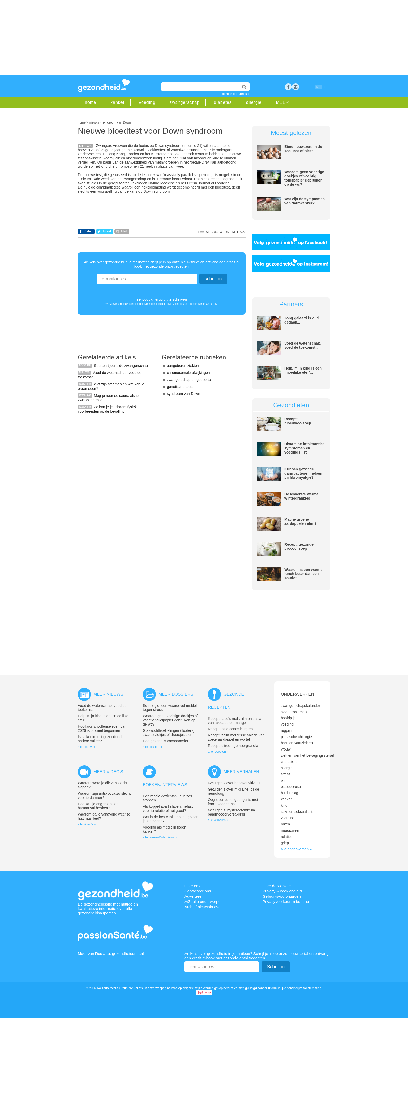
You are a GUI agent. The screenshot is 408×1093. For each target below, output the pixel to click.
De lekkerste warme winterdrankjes (301, 496)
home (90, 102)
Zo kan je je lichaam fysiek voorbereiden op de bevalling (107, 409)
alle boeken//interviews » (160, 837)
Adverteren (193, 896)
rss (295, 86)
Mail (124, 231)
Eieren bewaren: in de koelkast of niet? (303, 149)
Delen (88, 231)
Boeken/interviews (165, 784)
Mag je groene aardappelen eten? (300, 521)
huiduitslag (289, 793)
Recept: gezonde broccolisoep (299, 546)
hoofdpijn (288, 718)
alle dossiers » (153, 747)
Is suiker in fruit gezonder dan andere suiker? (102, 739)
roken (285, 824)
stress (285, 774)
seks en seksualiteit (296, 812)
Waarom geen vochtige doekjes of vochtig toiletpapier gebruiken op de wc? (304, 178)
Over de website (277, 886)
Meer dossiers (175, 694)
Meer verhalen (241, 771)
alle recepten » (218, 751)
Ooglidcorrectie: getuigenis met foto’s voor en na (233, 802)
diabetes (223, 102)
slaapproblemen (294, 712)
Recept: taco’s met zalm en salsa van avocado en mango (234, 720)
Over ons (192, 886)
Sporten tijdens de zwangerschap (121, 366)
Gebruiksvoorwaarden (282, 896)
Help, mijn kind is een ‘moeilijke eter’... (303, 370)
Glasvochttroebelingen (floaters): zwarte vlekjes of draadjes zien (169, 732)
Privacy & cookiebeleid (282, 891)
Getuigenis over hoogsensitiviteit (234, 783)
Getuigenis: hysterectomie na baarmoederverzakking (231, 812)
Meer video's (108, 771)
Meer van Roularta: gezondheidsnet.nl (111, 953)
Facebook (288, 86)
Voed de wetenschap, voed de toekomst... (302, 345)
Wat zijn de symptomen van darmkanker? (304, 201)
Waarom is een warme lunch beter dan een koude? (303, 573)
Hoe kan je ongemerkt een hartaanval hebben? (99, 806)
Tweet (107, 231)
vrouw (285, 749)
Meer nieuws (108, 694)
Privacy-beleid (174, 303)
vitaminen (288, 818)
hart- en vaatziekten (297, 743)
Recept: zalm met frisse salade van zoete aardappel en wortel (236, 737)
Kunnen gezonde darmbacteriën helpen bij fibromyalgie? (303, 473)
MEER (282, 102)
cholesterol (289, 762)
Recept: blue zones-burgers (230, 729)
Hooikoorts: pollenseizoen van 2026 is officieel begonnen (102, 728)
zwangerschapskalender (300, 705)
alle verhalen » (218, 820)
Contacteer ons (197, 891)
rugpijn (286, 730)
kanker (118, 102)
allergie (254, 102)
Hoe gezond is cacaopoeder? (166, 741)
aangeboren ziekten (183, 366)
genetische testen (181, 387)
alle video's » (87, 824)
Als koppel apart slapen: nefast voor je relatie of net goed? (168, 808)
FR (326, 87)
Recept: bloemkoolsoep (297, 421)
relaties (286, 837)
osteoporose (291, 787)
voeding (147, 102)
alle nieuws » (87, 747)
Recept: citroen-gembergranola (233, 745)
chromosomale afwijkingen (188, 373)
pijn (283, 780)
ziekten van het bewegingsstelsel (307, 755)
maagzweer (290, 830)
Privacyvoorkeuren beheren (286, 901)
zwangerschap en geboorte (189, 380)
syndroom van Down (183, 394)
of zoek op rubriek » (236, 94)
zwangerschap (185, 102)
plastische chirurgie (296, 737)
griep (285, 843)
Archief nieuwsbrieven (203, 906)
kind (284, 805)
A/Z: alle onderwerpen (203, 901)
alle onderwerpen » (296, 849)
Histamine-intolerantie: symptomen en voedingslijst (304, 448)
